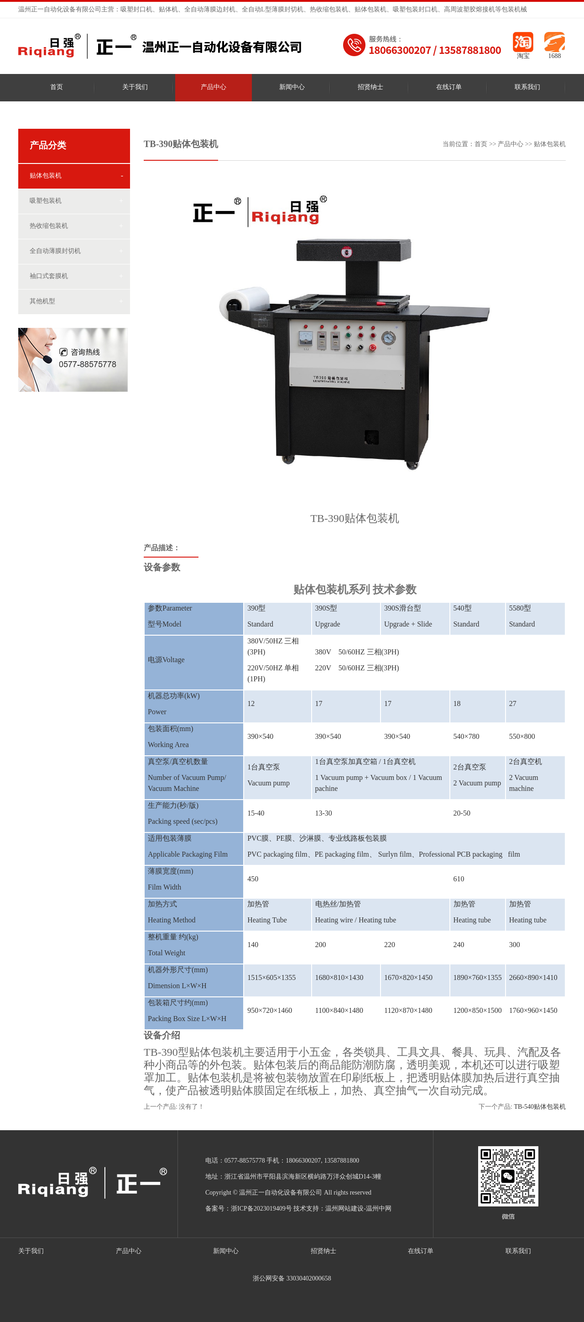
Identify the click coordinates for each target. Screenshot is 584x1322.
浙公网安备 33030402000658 (292, 1278)
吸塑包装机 (46, 201)
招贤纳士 (370, 87)
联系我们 (527, 87)
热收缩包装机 (49, 226)
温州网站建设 (344, 1209)
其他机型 (42, 301)
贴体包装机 (46, 176)
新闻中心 (292, 87)
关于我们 (135, 87)
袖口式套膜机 (49, 276)
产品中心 (213, 87)
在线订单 (449, 87)
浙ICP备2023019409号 (261, 1209)
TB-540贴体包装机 (540, 1107)
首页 (56, 87)
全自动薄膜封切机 (55, 251)
